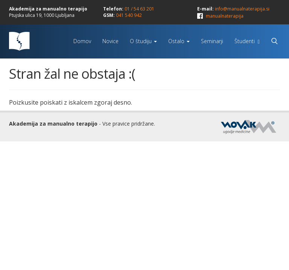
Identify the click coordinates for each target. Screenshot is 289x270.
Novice (110, 41)
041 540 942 (129, 15)
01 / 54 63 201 (139, 9)
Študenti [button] (247, 41)
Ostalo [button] (179, 41)
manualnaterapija (224, 16)
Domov (82, 41)
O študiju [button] (143, 41)
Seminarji (212, 41)
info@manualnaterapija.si (242, 9)
